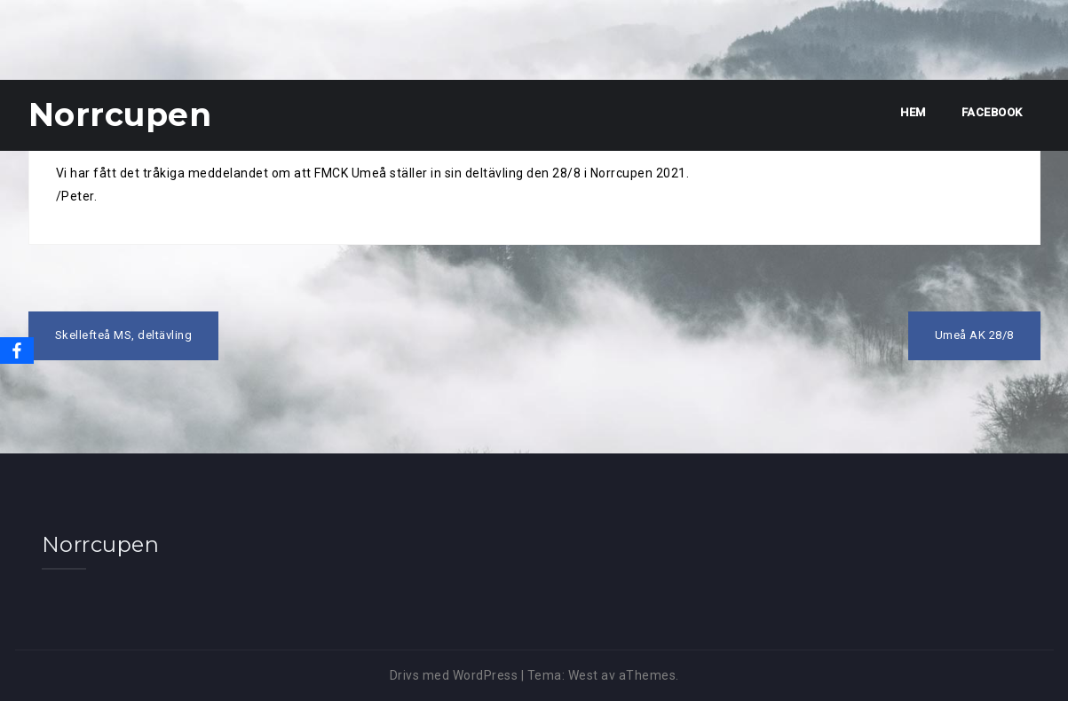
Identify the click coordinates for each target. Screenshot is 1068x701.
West (583, 675)
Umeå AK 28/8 (974, 335)
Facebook (992, 112)
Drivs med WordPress (454, 675)
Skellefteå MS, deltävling (124, 335)
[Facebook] (17, 350)
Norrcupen (120, 114)
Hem (913, 112)
